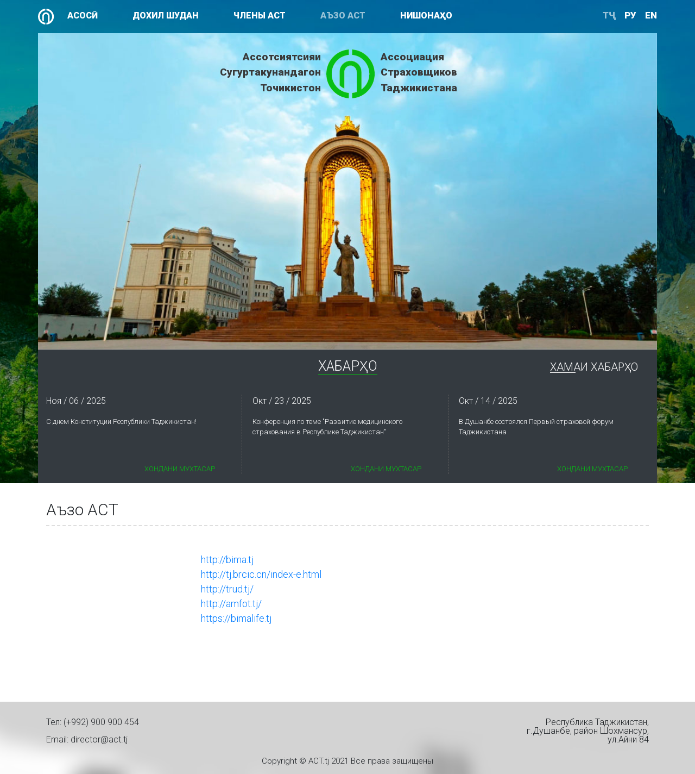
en (651, 15)
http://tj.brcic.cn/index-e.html (261, 574)
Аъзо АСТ (342, 15)
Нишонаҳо (426, 15)
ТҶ (609, 15)
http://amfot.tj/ (231, 603)
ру (630, 15)
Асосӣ (82, 15)
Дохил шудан (165, 15)
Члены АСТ (259, 15)
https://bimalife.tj (236, 618)
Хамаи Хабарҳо (594, 367)
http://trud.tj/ (227, 589)
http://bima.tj (227, 559)
